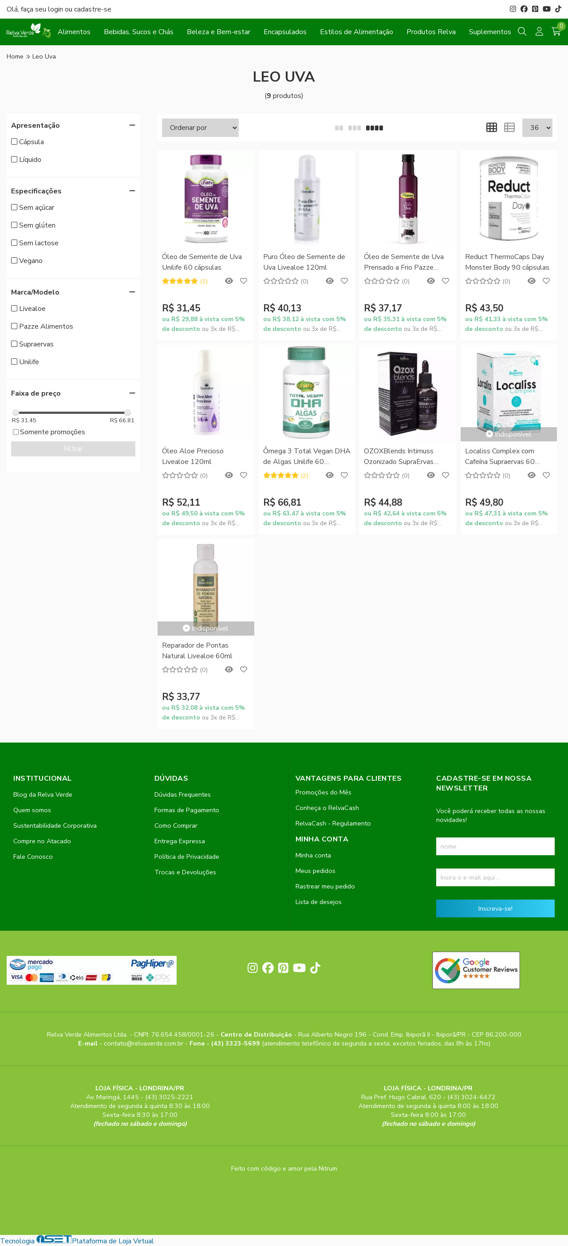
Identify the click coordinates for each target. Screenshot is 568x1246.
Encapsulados (285, 32)
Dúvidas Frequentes (182, 794)
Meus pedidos (315, 870)
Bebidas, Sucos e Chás (139, 32)
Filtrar (73, 449)
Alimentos (74, 32)
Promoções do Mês (323, 792)
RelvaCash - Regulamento (333, 823)
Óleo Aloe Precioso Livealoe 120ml (193, 456)
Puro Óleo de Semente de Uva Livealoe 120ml (304, 262)
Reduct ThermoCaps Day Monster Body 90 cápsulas (507, 262)
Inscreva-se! (495, 908)
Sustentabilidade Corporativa (55, 825)
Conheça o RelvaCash (327, 807)
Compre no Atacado (42, 841)
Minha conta (313, 855)
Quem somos (32, 810)
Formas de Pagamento (186, 810)
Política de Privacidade (186, 856)
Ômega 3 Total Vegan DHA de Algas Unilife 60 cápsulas (307, 457)
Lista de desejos (319, 901)
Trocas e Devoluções (185, 872)
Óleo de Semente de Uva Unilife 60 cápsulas (202, 262)
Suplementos (490, 32)
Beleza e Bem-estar (218, 32)
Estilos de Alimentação (356, 32)
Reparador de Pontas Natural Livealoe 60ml (197, 651)
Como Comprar (175, 825)
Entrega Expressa (179, 841)
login (56, 9)
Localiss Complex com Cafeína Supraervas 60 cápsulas (500, 457)
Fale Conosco (33, 856)
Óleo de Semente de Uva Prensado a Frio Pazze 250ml (404, 263)
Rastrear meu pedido (325, 886)
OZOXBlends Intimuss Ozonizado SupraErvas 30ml (399, 457)
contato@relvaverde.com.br (144, 1043)
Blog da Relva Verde (42, 794)
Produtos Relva (431, 32)
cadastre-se (92, 9)
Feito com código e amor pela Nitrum (284, 1168)
